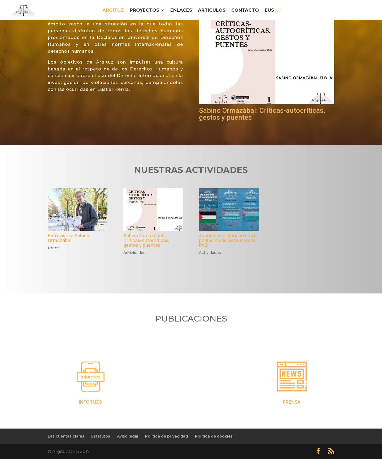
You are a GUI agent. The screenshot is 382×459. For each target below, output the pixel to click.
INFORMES (90, 402)
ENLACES (181, 10)
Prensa (55, 248)
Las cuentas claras (66, 436)
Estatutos (100, 436)
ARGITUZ (113, 10)
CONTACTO (245, 10)
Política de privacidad (166, 436)
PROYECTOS (144, 10)
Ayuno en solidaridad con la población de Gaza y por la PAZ (228, 240)
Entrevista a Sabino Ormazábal (68, 238)
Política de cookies (214, 436)
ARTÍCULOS (211, 10)
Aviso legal (127, 436)
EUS (269, 10)
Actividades (134, 252)
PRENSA (292, 402)
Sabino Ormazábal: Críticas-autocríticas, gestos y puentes (262, 113)
